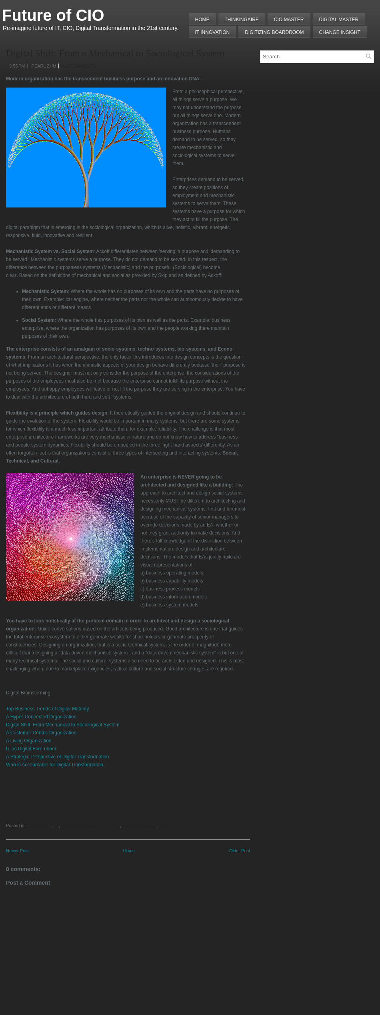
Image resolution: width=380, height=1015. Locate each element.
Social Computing (138, 825)
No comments (79, 66)
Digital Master (339, 19)
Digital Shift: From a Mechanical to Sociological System (115, 53)
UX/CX (163, 825)
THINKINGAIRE (242, 19)
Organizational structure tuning (90, 825)
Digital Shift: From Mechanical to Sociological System (63, 725)
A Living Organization (28, 741)
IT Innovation (212, 32)
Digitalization (39, 825)
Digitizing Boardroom (274, 32)
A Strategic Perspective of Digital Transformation (57, 757)
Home (202, 19)
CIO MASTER (289, 19)
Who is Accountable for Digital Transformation (54, 765)
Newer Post (17, 850)
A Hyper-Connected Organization (41, 717)
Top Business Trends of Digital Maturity (47, 709)
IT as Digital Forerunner (31, 749)
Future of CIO (53, 15)
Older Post (239, 850)
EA (56, 825)
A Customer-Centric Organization (41, 733)
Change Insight (339, 32)
